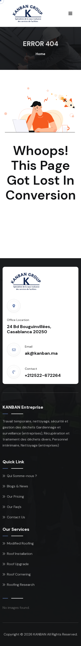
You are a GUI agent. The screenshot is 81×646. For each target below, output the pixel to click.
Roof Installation (19, 553)
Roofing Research (21, 584)
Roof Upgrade (18, 564)
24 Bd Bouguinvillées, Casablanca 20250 (29, 329)
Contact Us (16, 517)
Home (40, 54)
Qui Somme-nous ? (22, 476)
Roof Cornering (19, 574)
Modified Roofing (20, 543)
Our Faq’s (14, 507)
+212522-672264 (43, 375)
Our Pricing (15, 496)
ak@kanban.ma (41, 353)
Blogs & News (17, 486)
